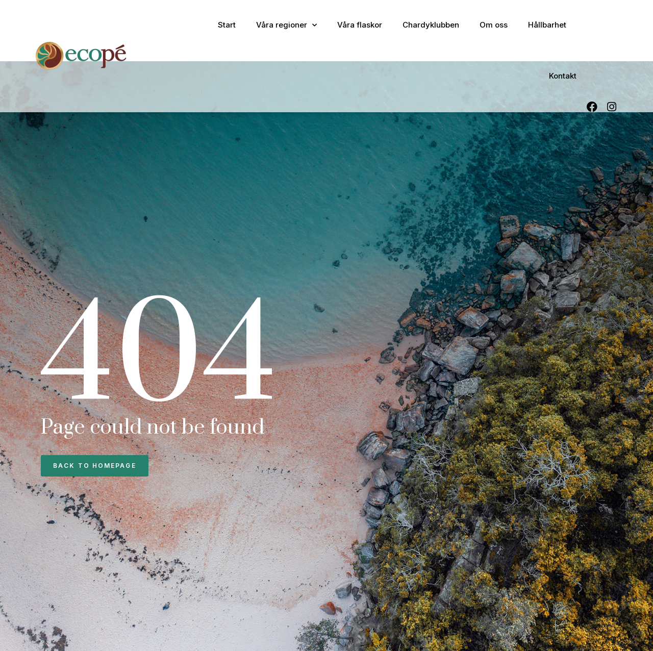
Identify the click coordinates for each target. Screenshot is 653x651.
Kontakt (562, 76)
